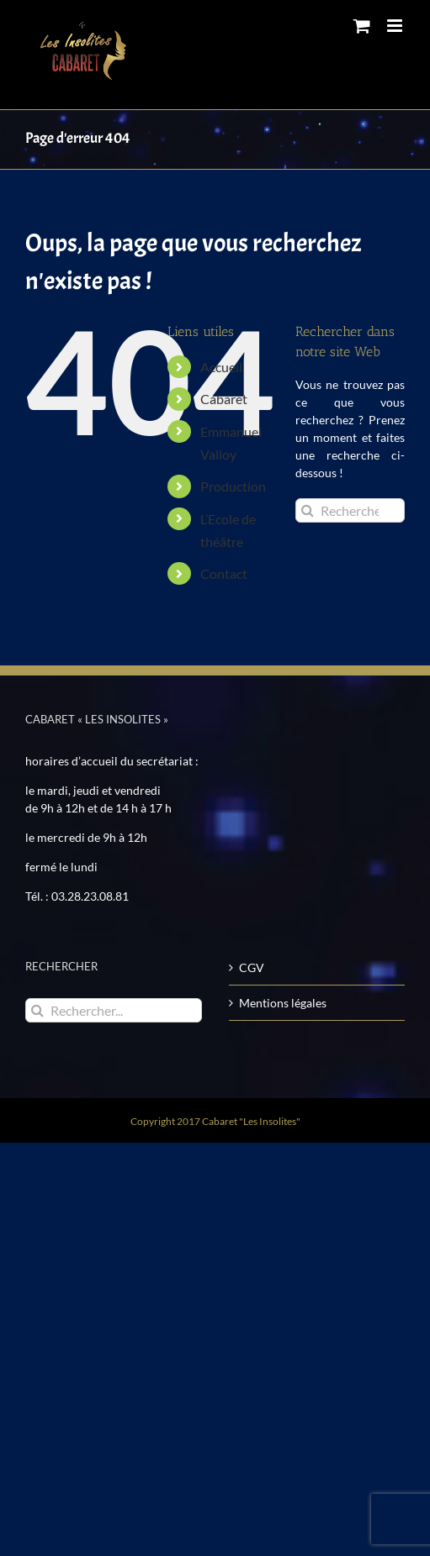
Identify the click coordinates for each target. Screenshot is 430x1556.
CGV (251, 967)
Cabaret (223, 399)
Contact (223, 573)
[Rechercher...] (350, 510)
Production (233, 486)
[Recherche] (307, 510)
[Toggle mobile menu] (396, 25)
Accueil (221, 367)
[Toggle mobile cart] (361, 25)
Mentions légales (282, 1003)
